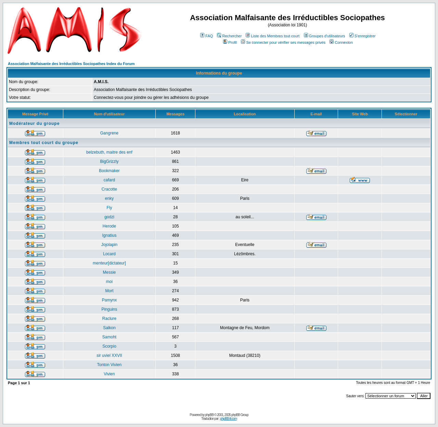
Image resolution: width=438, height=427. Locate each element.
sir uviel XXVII (109, 355)
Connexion (341, 42)
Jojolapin (109, 244)
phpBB (209, 415)
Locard (109, 253)
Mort (109, 290)
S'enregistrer (362, 36)
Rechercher (229, 36)
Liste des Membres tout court (272, 36)
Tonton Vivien (109, 364)
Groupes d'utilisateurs (324, 36)
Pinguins (109, 309)
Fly (109, 207)
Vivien (109, 374)
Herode (109, 226)
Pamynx (109, 300)
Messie (109, 272)
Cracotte (109, 189)
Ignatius (109, 235)
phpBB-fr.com (228, 418)
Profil (230, 42)
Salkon (109, 327)
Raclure (109, 318)
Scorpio (109, 346)
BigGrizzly (109, 161)
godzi (109, 217)
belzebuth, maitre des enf (109, 152)
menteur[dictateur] (109, 263)
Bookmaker (109, 170)
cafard (109, 180)
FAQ (206, 36)
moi (109, 281)
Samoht (109, 337)
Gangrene (109, 133)
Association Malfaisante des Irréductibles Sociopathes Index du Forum (71, 64)
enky (109, 198)
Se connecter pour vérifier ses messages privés (283, 42)
